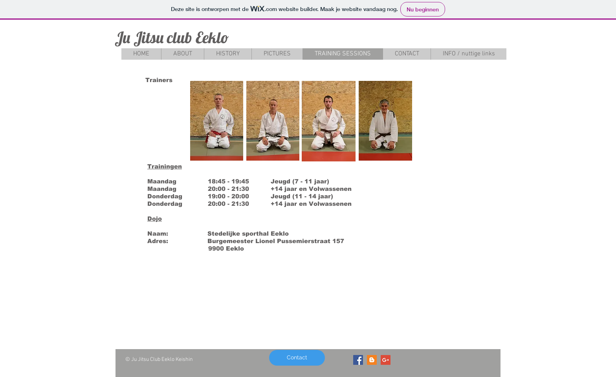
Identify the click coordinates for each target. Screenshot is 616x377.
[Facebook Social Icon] (358, 360)
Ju (122, 37)
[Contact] (297, 358)
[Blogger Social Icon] (372, 360)
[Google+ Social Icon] (385, 360)
